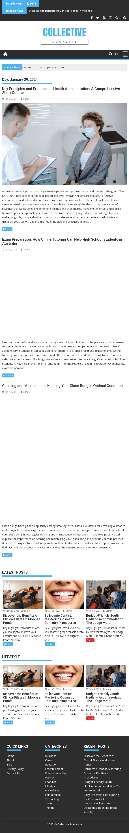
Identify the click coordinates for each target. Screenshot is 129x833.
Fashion (50, 777)
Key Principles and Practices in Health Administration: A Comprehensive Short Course (61, 91)
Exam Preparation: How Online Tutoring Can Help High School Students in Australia (62, 241)
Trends (49, 807)
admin (25, 98)
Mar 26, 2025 (11, 610)
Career (49, 760)
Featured (51, 782)
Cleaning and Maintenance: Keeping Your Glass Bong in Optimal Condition (62, 386)
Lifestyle (7, 229)
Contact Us (13, 773)
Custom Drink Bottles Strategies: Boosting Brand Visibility (100, 808)
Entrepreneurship (56, 773)
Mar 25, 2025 (53, 610)
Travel (90, 640)
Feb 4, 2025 (93, 610)
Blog (9, 764)
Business (50, 756)
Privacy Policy (15, 769)
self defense (53, 794)
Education (8, 375)
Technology (52, 799)
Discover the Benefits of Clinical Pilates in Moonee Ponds (40, 10)
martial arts (52, 790)
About (10, 760)
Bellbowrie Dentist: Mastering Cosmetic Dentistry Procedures (102, 773)
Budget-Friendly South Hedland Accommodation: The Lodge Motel (102, 786)
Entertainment (54, 769)
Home (10, 756)
